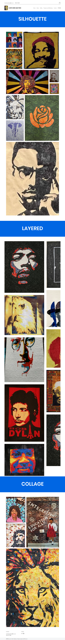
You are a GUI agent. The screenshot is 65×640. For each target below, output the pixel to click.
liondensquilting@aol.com (9, 2)
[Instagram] (59, 8)
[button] (59, 3)
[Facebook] (58, 8)
